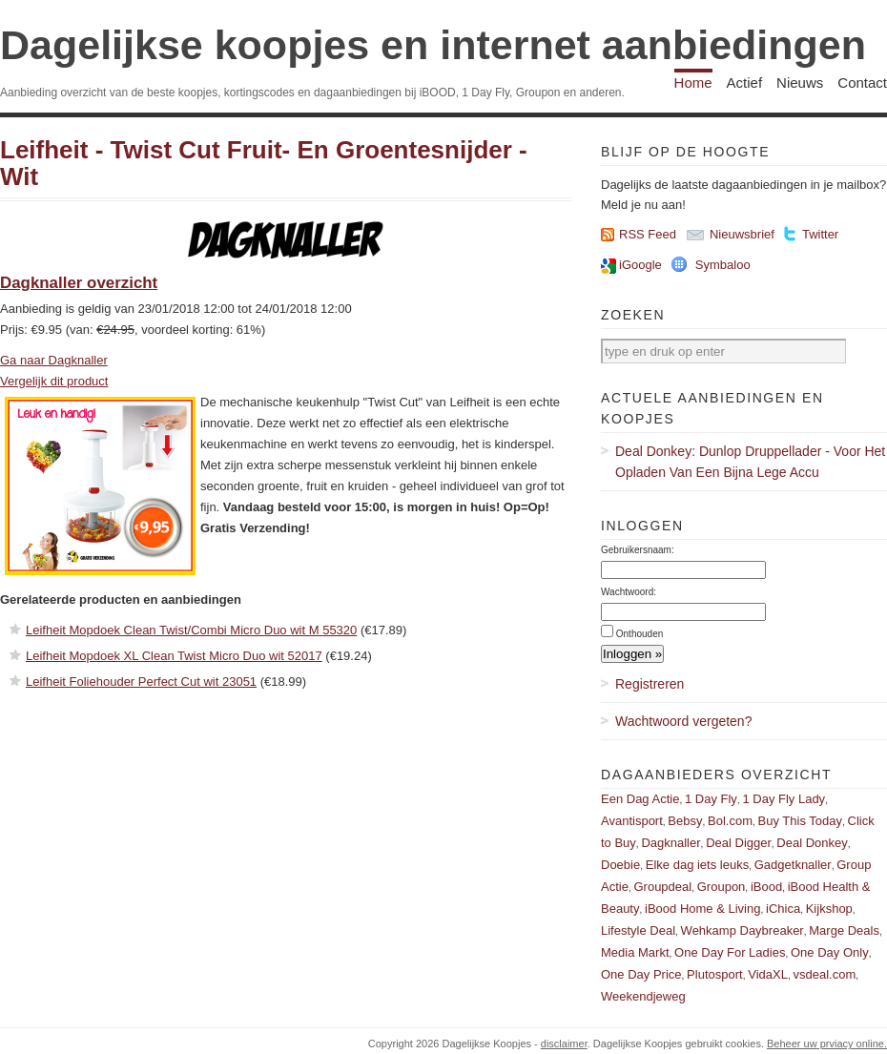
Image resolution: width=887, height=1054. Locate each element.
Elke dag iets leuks (697, 865)
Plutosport (715, 974)
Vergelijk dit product (54, 381)
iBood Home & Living (702, 908)
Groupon (721, 886)
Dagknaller (670, 843)
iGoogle (640, 265)
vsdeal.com (824, 974)
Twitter (820, 234)
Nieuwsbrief (742, 234)
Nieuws (799, 82)
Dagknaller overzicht (78, 283)
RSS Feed (647, 234)
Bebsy (685, 821)
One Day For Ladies (729, 952)
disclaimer (564, 1043)
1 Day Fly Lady (783, 799)
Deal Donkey (811, 843)
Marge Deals (844, 930)
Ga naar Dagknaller (54, 360)
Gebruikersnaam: (637, 550)
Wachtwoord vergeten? (683, 721)
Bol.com (730, 821)
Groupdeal (662, 886)
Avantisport (632, 821)
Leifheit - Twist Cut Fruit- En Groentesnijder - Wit (263, 163)
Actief (745, 82)
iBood (766, 886)
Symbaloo (723, 265)
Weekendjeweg (643, 996)
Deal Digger (739, 843)
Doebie (620, 865)
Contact (862, 82)
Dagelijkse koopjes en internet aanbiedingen (433, 45)
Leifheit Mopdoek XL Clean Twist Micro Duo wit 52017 (174, 656)
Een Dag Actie (640, 799)
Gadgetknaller (793, 865)
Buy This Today (800, 821)
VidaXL (768, 974)
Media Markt (635, 952)
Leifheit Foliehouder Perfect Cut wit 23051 (141, 681)
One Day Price (641, 974)
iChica (783, 908)
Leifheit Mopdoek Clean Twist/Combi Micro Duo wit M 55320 (191, 630)
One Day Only (830, 952)
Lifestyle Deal (638, 930)
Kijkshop (829, 908)
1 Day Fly (711, 799)
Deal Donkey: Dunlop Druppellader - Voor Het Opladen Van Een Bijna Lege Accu (750, 462)
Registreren (649, 684)
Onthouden (640, 634)
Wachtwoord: (628, 592)
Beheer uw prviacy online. (827, 1043)
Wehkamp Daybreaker (742, 930)
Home (693, 82)
